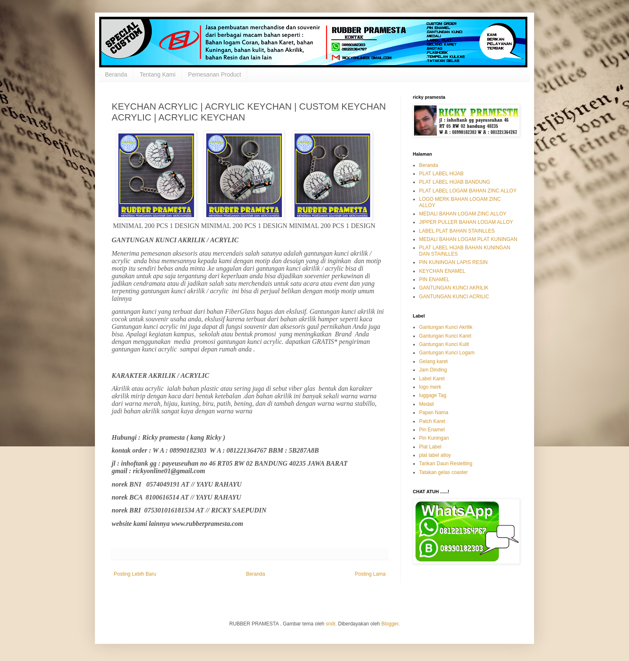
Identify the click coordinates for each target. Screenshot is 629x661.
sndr (330, 624)
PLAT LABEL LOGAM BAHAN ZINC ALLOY (467, 191)
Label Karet (432, 379)
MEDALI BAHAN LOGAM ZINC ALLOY (462, 214)
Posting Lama (370, 574)
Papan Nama (433, 412)
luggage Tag (432, 395)
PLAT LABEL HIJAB (441, 174)
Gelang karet (433, 361)
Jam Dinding (433, 370)
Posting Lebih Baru (135, 574)
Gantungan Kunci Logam (447, 353)
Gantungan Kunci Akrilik (445, 327)
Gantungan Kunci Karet (445, 336)
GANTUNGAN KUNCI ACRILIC (454, 297)
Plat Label (430, 447)
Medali (426, 404)
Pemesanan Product (214, 74)
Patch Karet (432, 421)
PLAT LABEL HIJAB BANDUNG (454, 182)
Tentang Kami (158, 74)
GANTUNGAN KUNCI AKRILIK (453, 288)
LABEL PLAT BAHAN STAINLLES (457, 231)
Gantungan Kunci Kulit (444, 344)
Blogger (390, 624)
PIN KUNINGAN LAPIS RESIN (453, 262)
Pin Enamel (432, 430)
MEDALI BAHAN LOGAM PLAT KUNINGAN (468, 239)
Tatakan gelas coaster (443, 472)
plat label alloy (435, 455)
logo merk (430, 387)
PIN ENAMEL (434, 279)
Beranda (116, 74)
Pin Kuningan (434, 438)
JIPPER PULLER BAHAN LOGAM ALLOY (466, 222)
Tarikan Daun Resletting (445, 463)
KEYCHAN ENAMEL (442, 271)
